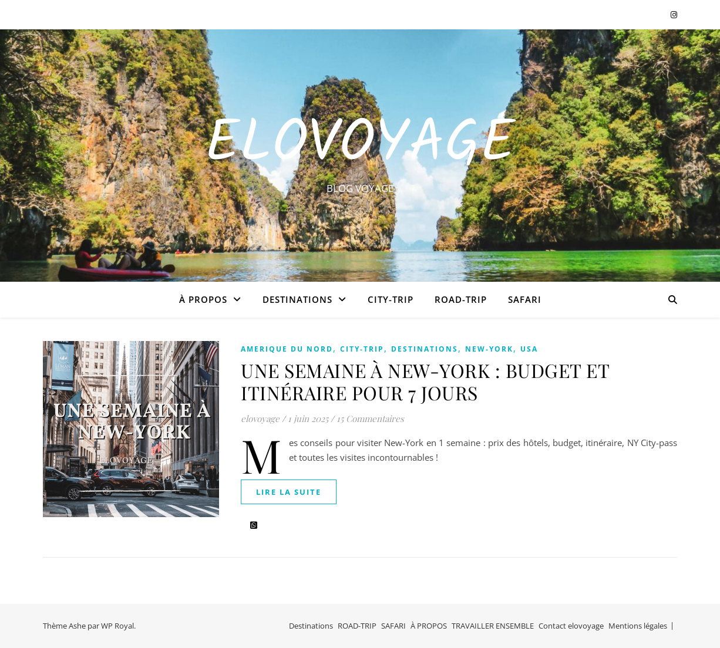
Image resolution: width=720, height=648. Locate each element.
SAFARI (524, 299)
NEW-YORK (489, 349)
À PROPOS (203, 299)
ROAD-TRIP (461, 299)
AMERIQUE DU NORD (287, 349)
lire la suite (288, 492)
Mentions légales (637, 625)
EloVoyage (360, 145)
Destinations (297, 299)
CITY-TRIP (390, 299)
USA (529, 349)
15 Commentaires (370, 418)
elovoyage (260, 418)
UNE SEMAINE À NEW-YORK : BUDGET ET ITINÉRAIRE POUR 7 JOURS (425, 381)
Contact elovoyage (571, 625)
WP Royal (117, 625)
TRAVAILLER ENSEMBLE (493, 625)
